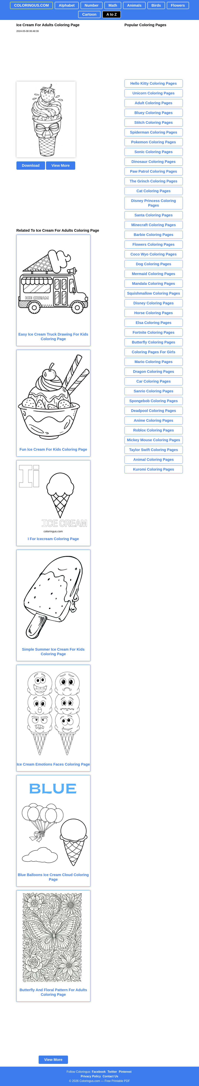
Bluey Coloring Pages (154, 113)
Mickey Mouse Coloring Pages (153, 440)
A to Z (111, 14)
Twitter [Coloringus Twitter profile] (112, 1071)
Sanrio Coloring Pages (153, 391)
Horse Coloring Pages (153, 313)
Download (31, 165)
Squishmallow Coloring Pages (153, 293)
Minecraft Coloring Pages (153, 225)
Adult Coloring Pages (153, 103)
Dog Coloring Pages (153, 264)
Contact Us (110, 1076)
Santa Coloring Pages (154, 215)
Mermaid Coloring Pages (153, 274)
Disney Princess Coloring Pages (153, 203)
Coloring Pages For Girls (153, 352)
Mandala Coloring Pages (153, 284)
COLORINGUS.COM (31, 5)
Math (112, 5)
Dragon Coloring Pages (153, 372)
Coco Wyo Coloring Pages (153, 254)
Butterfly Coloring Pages (153, 342)
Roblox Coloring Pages (153, 430)
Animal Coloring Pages (153, 459)
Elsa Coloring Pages (153, 323)
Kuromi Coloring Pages (153, 469)
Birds (156, 5)
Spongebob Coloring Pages (153, 401)
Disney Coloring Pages (153, 303)
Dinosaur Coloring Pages (154, 162)
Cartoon (89, 14)
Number (92, 5)
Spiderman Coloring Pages (153, 132)
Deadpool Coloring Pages (153, 411)
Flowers (178, 5)
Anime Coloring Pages (153, 420)
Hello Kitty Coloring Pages (153, 83)
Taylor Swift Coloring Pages (153, 450)
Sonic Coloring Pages (154, 152)
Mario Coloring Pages (154, 362)
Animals (134, 5)
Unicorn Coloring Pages (153, 93)
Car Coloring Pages (153, 381)
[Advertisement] (44, 57)
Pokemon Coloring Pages (153, 142)
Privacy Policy (91, 1076)
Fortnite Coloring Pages (154, 332)
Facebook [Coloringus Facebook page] (99, 1071)
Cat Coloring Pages (154, 191)
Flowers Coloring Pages (153, 244)
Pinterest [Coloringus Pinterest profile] (125, 1071)
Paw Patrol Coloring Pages (153, 171)
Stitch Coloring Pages (153, 122)
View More (61, 165)
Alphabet (67, 5)
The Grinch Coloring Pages (153, 181)
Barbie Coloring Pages (154, 235)
